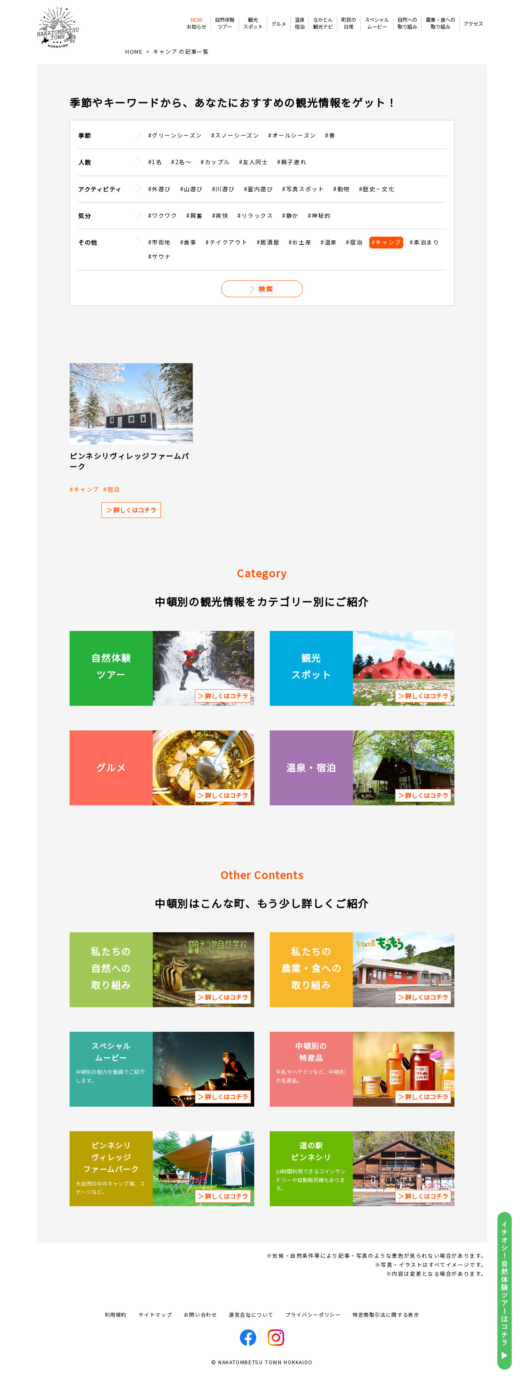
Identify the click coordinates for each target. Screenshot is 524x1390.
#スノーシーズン (235, 150)
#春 (330, 150)
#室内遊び (258, 204)
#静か (290, 230)
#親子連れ (292, 177)
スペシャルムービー (377, 23)
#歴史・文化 (377, 204)
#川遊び (223, 204)
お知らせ (196, 23)
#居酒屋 (268, 257)
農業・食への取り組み (440, 23)
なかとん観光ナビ (323, 23)
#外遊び (159, 204)
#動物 (341, 204)
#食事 (188, 257)
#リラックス (255, 230)
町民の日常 (348, 23)
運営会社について (251, 1330)
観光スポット (253, 23)
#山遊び (191, 204)
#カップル (215, 177)
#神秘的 (319, 230)
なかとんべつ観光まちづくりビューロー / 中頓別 (63, 34)
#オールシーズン (292, 150)
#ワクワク (163, 230)
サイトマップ (155, 1330)
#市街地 (159, 257)
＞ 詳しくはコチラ (131, 524)
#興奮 (194, 230)
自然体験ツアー (225, 23)
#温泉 (329, 257)
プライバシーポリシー (313, 1330)
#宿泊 (354, 257)
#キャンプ (386, 257)
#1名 (155, 177)
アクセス (473, 23)
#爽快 (220, 230)
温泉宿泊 (300, 23)
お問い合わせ (200, 1330)
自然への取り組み (407, 23)
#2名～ (181, 177)
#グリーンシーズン (175, 150)
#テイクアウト (227, 257)
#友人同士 (254, 177)
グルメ (278, 23)
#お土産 (300, 257)
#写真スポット (303, 204)
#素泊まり (424, 257)
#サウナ (159, 271)
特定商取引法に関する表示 (385, 1330)
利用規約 (116, 1330)
